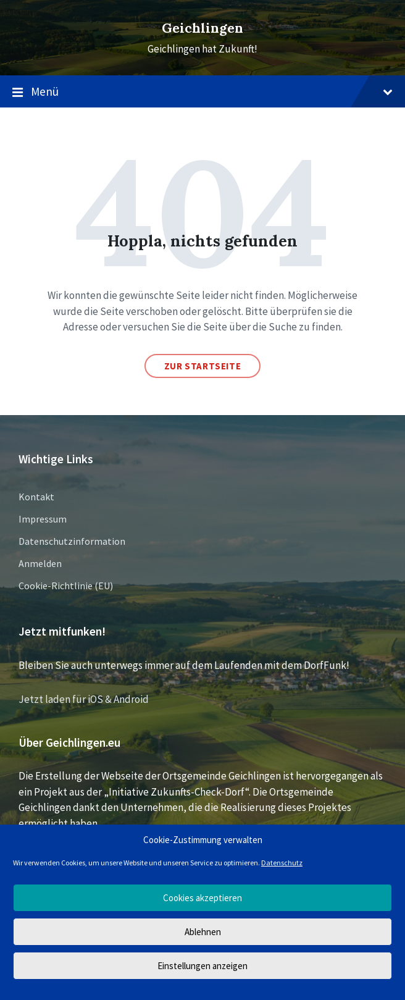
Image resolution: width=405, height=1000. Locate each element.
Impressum (43, 519)
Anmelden (40, 563)
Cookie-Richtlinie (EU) (66, 585)
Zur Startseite (202, 366)
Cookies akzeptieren (202, 898)
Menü (202, 92)
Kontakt (36, 496)
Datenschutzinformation (72, 541)
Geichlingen (202, 28)
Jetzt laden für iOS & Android (84, 699)
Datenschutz (282, 862)
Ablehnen (203, 932)
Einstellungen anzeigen (202, 966)
